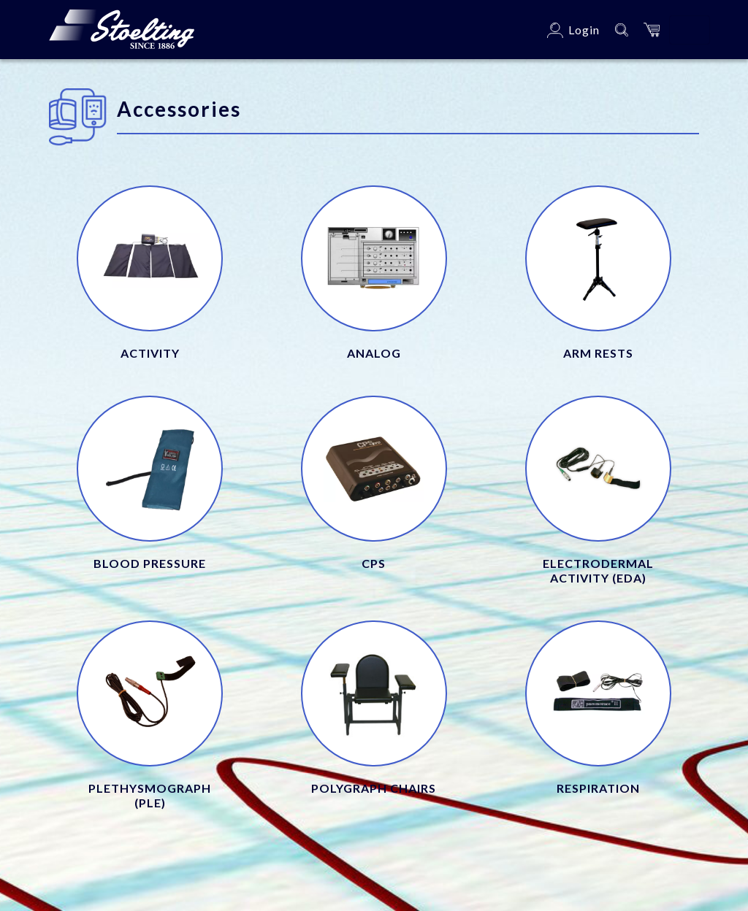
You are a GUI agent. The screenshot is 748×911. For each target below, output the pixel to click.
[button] (652, 29)
